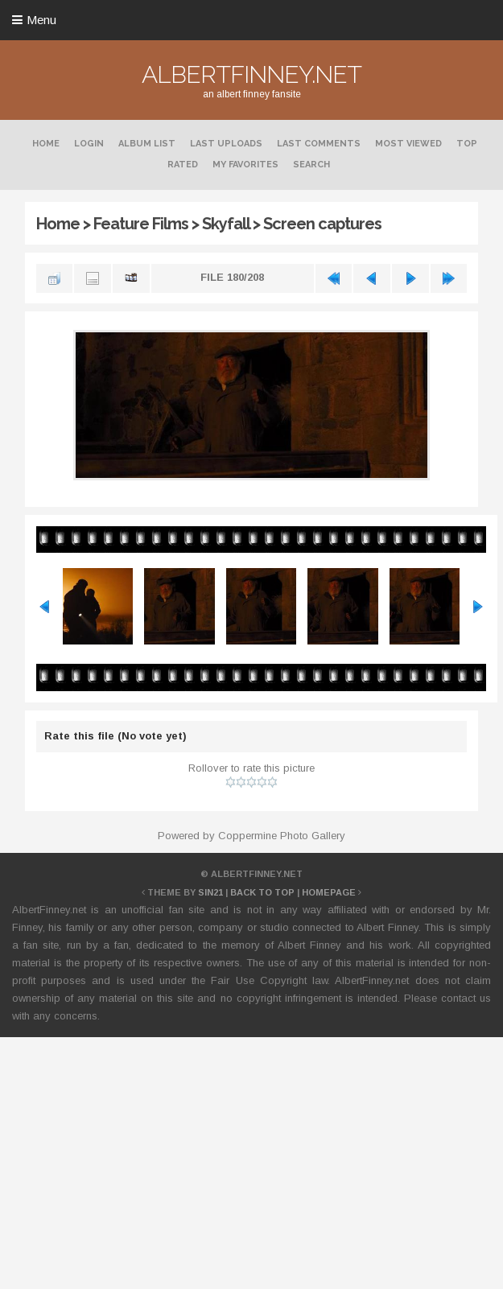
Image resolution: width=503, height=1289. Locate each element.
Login (89, 143)
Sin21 (210, 892)
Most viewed (408, 143)
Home (46, 143)
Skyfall (225, 223)
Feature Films (140, 223)
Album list (146, 143)
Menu (41, 20)
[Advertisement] (251, 1160)
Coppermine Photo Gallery (281, 836)
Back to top (262, 892)
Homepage (329, 892)
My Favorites (245, 164)
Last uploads (226, 143)
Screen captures (322, 223)
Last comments (319, 143)
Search (311, 164)
